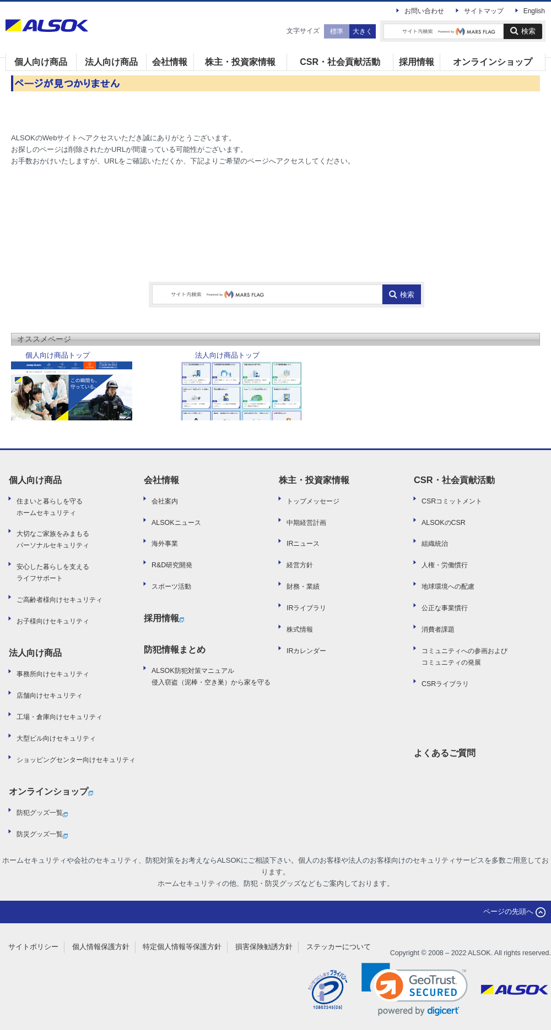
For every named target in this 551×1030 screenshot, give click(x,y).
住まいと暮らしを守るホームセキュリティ (50, 507)
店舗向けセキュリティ (50, 695)
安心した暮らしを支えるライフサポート (53, 572)
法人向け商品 (111, 62)
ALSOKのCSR (444, 523)
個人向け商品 (40, 62)
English (534, 11)
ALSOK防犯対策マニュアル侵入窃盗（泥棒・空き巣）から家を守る (211, 676)
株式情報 (300, 629)
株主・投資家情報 (240, 62)
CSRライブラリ (445, 684)
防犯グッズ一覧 (42, 814)
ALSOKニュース (176, 523)
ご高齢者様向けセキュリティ (59, 600)
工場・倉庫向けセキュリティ (59, 717)
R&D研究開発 (172, 565)
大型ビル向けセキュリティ (56, 738)
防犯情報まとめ (175, 649)
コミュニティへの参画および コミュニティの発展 (464, 656)
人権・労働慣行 (445, 565)
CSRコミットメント (452, 501)
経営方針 (300, 565)
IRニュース (303, 543)
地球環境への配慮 (448, 586)
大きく (362, 31)
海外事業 (165, 543)
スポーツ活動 (171, 586)
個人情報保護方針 (100, 947)
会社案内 (165, 501)
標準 (336, 31)
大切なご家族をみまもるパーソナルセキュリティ (53, 539)
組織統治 (435, 543)
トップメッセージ (313, 501)
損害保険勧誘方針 (264, 947)
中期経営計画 (306, 523)
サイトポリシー (33, 947)
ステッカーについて (338, 947)
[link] (414, 989)
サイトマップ (484, 11)
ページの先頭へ (514, 911)
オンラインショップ (492, 62)
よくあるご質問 (445, 753)
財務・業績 (303, 586)
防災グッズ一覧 (42, 835)
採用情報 (416, 62)
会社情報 (169, 62)
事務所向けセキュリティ (53, 674)
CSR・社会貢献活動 (340, 62)
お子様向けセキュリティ (53, 621)
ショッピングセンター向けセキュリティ (76, 760)
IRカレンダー (306, 651)
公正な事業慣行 (445, 608)
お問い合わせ (424, 11)
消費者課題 (438, 629)
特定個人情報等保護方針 (182, 947)
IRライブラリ (306, 608)
